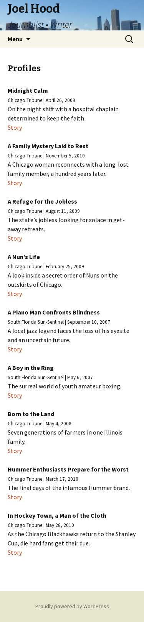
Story (15, 127)
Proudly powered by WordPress (72, 606)
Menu (15, 39)
